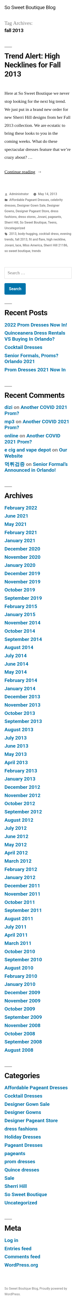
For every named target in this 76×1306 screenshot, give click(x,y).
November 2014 (22, 623)
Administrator (19, 194)
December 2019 (22, 573)
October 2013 (19, 713)
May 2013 (15, 754)
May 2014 (15, 672)
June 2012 (16, 836)
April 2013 (16, 762)
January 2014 (19, 688)
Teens (52, 222)
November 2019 (22, 582)
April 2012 (16, 853)
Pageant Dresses (23, 1145)
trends (36, 251)
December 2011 (22, 886)
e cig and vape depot (27, 450)
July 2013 (15, 738)
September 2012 (23, 812)
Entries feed (17, 1248)
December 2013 (22, 697)
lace (18, 245)
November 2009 (22, 1001)
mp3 (9, 421)
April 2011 (16, 935)
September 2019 (23, 598)
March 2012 (17, 861)
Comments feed (22, 1257)
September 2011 (23, 910)
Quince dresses (21, 1170)
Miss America (32, 245)
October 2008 (19, 1034)
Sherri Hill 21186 (55, 245)
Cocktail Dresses (23, 347)
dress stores (27, 217)
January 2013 (19, 779)
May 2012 (15, 845)
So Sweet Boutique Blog (30, 7)
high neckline (55, 239)
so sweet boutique (17, 251)
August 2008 (18, 1050)
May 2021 (15, 524)
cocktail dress (49, 234)
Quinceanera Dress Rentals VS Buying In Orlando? (34, 336)
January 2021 (19, 540)
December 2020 (22, 549)
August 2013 (18, 729)
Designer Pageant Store (32, 211)
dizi (8, 407)
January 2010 (19, 984)
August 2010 (18, 968)
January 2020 (19, 565)
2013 (13, 234)
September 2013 (23, 721)
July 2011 (15, 927)
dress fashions (21, 1129)
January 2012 (19, 877)
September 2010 (23, 959)
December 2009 (22, 992)
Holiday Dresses (22, 1137)
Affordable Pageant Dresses (29, 200)
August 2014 (18, 647)
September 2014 (23, 639)
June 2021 (16, 516)
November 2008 (22, 1025)
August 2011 (18, 918)
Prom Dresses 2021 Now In (35, 370)
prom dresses (19, 1161)
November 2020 (22, 557)
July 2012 (15, 828)
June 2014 (16, 664)
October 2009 (19, 1009)
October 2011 (19, 902)
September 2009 (23, 1017)
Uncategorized (14, 228)
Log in (11, 1240)
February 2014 (20, 680)
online (11, 436)
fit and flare (37, 239)
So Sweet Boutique (33, 222)
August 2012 (18, 820)
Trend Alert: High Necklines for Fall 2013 (32, 65)
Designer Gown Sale (31, 205)
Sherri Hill (11, 222)
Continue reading (23, 172)
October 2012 (19, 803)
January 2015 (19, 614)
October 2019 (19, 590)
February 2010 (20, 976)
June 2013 (16, 746)
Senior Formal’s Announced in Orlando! (36, 467)
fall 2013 (21, 239)
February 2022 (20, 508)
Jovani (41, 217)
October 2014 (19, 631)
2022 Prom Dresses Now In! (35, 325)
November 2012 (22, 795)
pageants (54, 217)
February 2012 (20, 869)
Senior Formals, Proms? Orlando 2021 (31, 359)
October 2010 (19, 951)
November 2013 (22, 705)
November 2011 (22, 894)
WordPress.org (21, 1265)
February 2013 (20, 771)
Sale (9, 1178)
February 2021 (20, 532)
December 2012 (22, 787)
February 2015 (20, 606)
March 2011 (17, 943)
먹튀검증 (14, 464)
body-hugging (27, 234)
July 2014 (15, 656)
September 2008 (23, 1042)
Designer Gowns (22, 1112)
